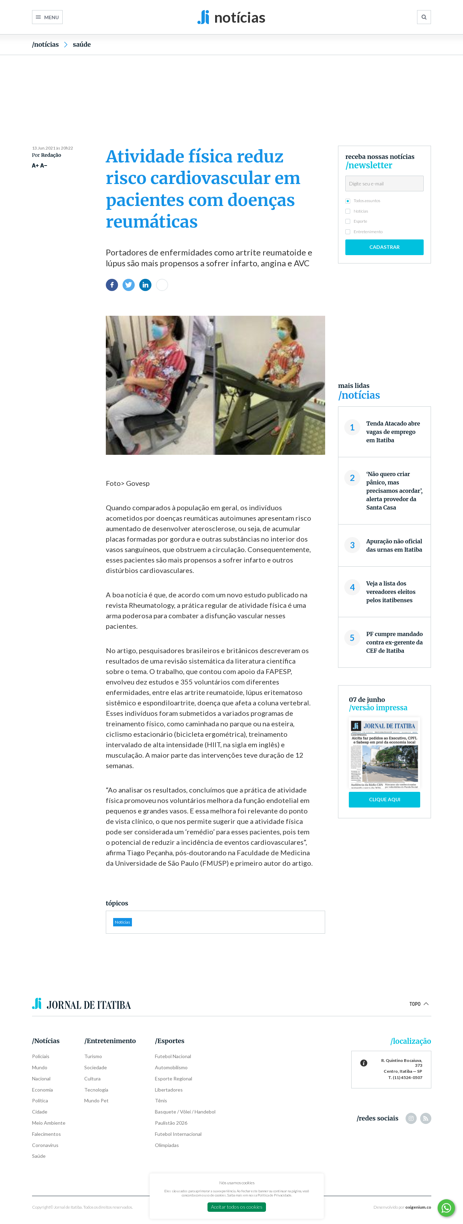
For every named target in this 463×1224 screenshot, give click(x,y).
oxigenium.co (418, 1207)
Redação (51, 155)
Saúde (82, 44)
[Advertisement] (231, 88)
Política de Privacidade (274, 1195)
